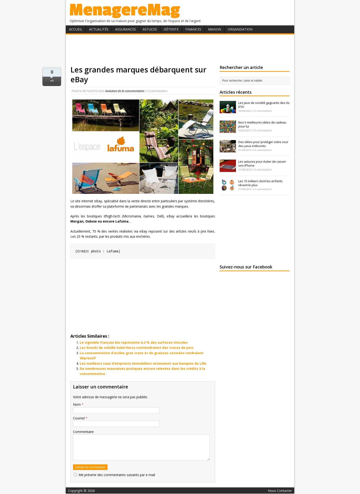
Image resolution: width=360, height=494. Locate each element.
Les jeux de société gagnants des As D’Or (264, 105)
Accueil (75, 29)
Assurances (125, 29)
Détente (171, 29)
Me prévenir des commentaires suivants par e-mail (117, 475)
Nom (77, 404)
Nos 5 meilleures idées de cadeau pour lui (262, 124)
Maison (214, 29)
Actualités (98, 29)
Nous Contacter (280, 490)
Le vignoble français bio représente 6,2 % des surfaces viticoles (134, 342)
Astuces (150, 29)
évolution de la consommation (124, 91)
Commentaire (83, 431)
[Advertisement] (180, 49)
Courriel (79, 418)
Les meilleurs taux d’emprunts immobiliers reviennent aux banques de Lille (143, 363)
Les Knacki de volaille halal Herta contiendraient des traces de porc (137, 347)
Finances (193, 29)
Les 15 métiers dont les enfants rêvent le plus (260, 183)
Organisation (240, 29)
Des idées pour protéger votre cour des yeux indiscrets (263, 144)
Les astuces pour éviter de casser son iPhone (262, 163)
